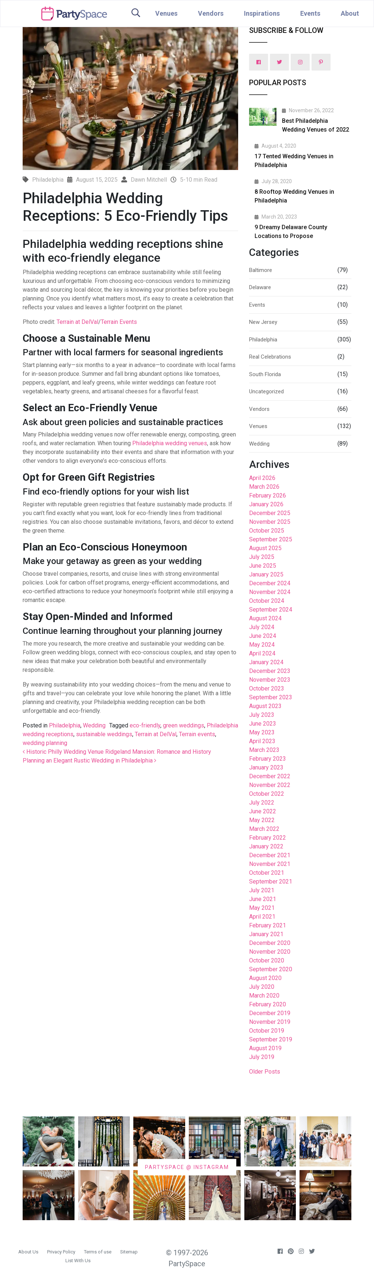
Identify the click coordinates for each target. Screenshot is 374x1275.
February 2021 (267, 925)
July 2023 (261, 714)
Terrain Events (119, 321)
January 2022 (266, 846)
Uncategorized (266, 391)
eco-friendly (145, 725)
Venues (166, 13)
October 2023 (266, 688)
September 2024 (270, 609)
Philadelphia (64, 725)
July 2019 (261, 1056)
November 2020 (269, 951)
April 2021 (262, 916)
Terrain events (197, 734)
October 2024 (266, 600)
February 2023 (267, 758)
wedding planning (45, 742)
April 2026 (262, 477)
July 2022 (261, 802)
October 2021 (266, 872)
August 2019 (265, 1048)
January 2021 (266, 934)
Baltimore (260, 270)
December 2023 (269, 670)
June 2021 (262, 899)
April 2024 (262, 653)
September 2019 (270, 1039)
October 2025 (266, 530)
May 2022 (262, 820)
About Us (28, 1252)
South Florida (265, 374)
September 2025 (270, 539)
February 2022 (267, 837)
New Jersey (263, 322)
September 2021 (270, 881)
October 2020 (266, 960)
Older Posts (264, 1071)
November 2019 (269, 1021)
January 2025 (266, 574)
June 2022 (262, 811)
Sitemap (129, 1252)
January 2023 (266, 767)
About (350, 13)
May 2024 (262, 644)
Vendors (211, 13)
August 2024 (265, 618)
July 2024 (261, 627)
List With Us (78, 1260)
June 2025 (262, 565)
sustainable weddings (104, 734)
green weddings (183, 725)
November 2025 (269, 521)
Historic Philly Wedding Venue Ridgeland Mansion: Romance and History (117, 751)
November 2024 (269, 592)
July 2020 (261, 986)
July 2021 (261, 890)
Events (310, 13)
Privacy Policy (61, 1252)
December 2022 (269, 776)
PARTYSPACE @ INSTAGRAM (187, 1167)
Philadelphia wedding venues (169, 443)
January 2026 (266, 504)
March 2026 (264, 486)
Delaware (260, 287)
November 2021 (269, 863)
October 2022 (266, 793)
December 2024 (269, 583)
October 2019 (266, 1030)
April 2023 (262, 741)
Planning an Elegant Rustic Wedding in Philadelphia (89, 760)
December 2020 (269, 942)
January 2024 (266, 662)
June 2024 (262, 635)
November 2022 (269, 785)
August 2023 (265, 706)
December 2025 (269, 513)
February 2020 (267, 1004)
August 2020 (265, 978)
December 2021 (269, 855)
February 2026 (267, 495)
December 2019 (269, 1013)
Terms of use (97, 1252)
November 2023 (269, 679)
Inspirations (262, 13)
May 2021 (262, 907)
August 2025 (265, 548)
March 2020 (264, 995)
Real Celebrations (270, 356)
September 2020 (270, 969)
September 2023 (270, 697)
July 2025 (261, 556)
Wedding (94, 725)
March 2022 (264, 828)
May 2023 (262, 732)
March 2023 (264, 749)
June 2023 (262, 723)
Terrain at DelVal (77, 321)
